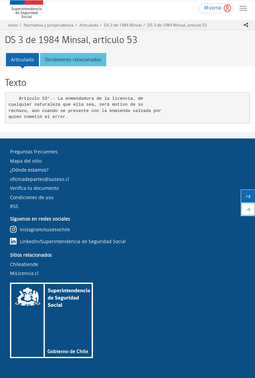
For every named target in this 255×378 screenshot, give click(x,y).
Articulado (88, 25)
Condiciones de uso (31, 197)
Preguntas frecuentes (34, 151)
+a (250, 197)
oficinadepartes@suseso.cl (39, 179)
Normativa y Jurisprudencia (49, 25)
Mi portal (212, 8)
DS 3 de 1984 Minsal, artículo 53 (177, 25)
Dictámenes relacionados (73, 59)
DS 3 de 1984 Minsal (123, 25)
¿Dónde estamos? (29, 170)
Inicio (13, 25)
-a (250, 210)
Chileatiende (24, 264)
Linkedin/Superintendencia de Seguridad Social (68, 241)
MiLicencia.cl (24, 273)
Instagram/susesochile (40, 229)
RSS (14, 206)
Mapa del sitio (26, 161)
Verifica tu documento (34, 188)
